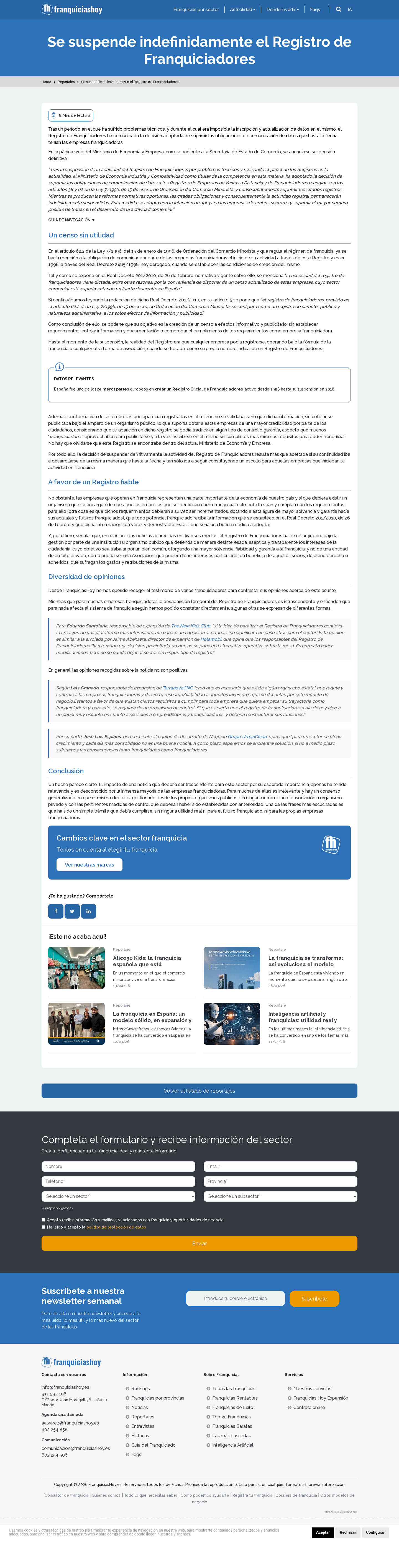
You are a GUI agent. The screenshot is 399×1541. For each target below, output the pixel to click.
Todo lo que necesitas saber (150, 1495)
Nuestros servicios (309, 1388)
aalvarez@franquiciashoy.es (70, 1423)
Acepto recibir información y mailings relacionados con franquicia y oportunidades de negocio (135, 1220)
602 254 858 (55, 1429)
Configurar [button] (375, 1532)
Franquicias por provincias (155, 1398)
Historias (137, 1435)
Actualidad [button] (241, 9)
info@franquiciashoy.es (65, 1387)
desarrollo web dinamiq (341, 1511)
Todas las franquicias (230, 1388)
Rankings (138, 1388)
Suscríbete (314, 1299)
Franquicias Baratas (229, 1426)
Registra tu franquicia (252, 1495)
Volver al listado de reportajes (199, 1091)
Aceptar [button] (323, 1532)
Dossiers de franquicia (296, 1495)
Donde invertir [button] (281, 9)
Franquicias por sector (196, 9)
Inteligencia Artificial (229, 1445)
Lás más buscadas (228, 1435)
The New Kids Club (190, 626)
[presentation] (228, 1322)
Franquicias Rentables (232, 1398)
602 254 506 (55, 1455)
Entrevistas (140, 1426)
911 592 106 (54, 1394)
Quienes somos (106, 1495)
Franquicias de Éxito (229, 1407)
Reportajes (140, 1417)
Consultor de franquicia (66, 1495)
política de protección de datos (116, 1227)
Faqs (315, 9)
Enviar (199, 1243)
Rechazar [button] (348, 1532)
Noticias (137, 1407)
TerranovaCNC (177, 688)
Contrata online (306, 1407)
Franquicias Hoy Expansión (318, 1398)
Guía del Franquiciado (151, 1445)
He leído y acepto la (96, 1227)
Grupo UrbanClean (247, 736)
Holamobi (210, 639)
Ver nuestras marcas (89, 865)
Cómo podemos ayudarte (205, 1495)
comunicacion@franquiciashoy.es (76, 1448)
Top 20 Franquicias (228, 1417)
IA (350, 9)
